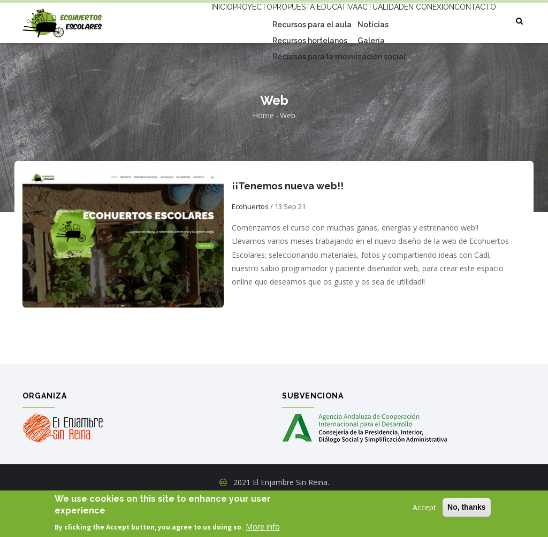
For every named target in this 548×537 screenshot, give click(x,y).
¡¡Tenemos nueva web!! (288, 222)
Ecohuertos (250, 243)
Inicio (169, 20)
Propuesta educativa (284, 20)
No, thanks (466, 508)
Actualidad (360, 20)
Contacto (178, 59)
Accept (424, 508)
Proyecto (211, 20)
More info (263, 528)
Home (263, 152)
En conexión (419, 20)
